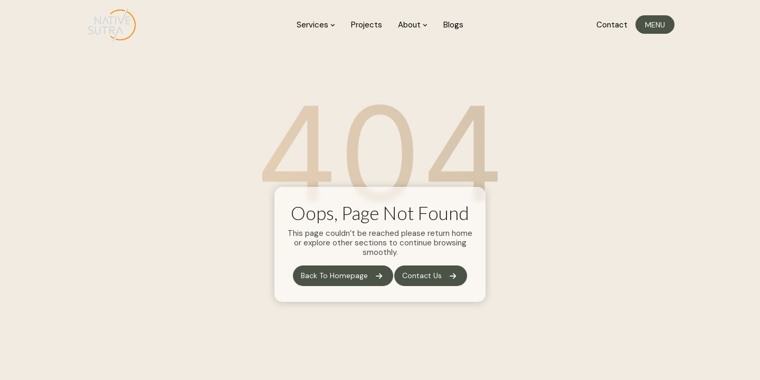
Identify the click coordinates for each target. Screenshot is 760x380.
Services (316, 25)
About (413, 25)
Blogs (453, 25)
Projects (366, 25)
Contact (612, 25)
